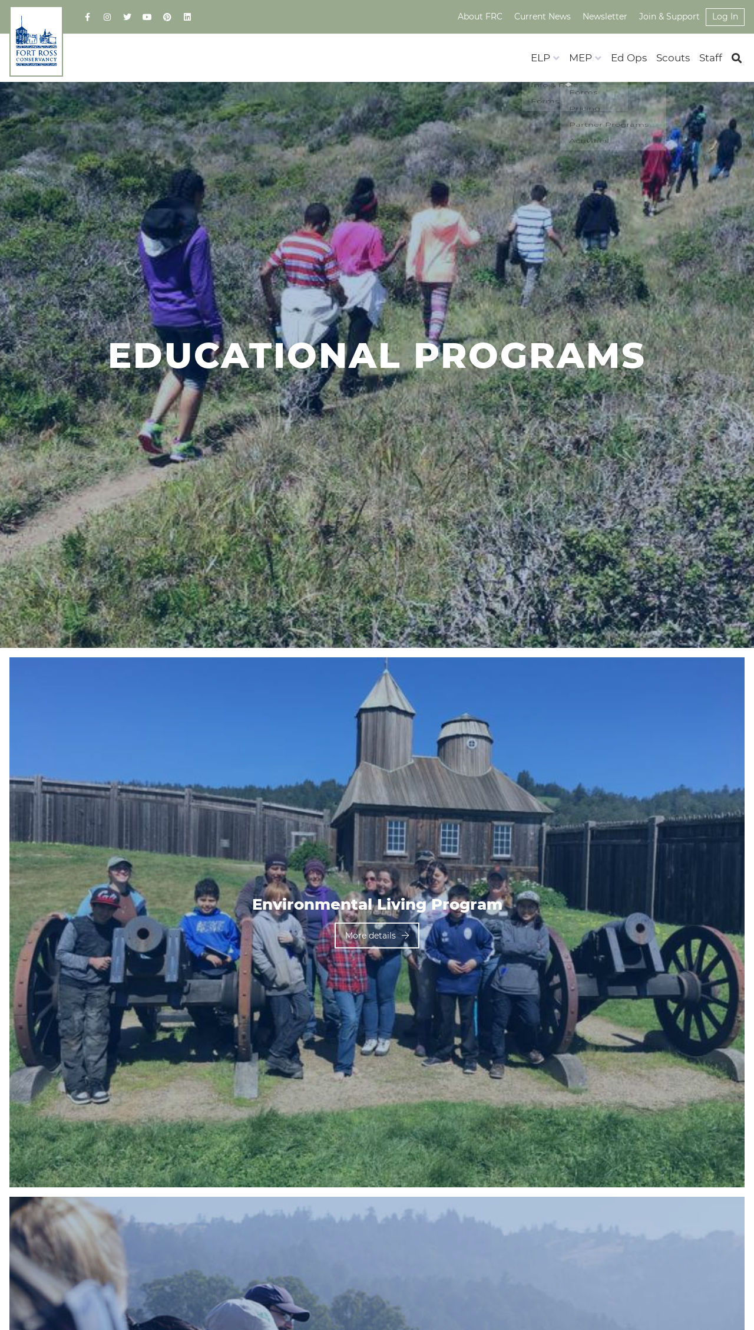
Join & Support (669, 16)
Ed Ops (629, 58)
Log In (725, 16)
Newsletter (605, 16)
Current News (542, 16)
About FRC (480, 16)
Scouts (673, 58)
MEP (580, 58)
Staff (710, 58)
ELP (540, 58)
